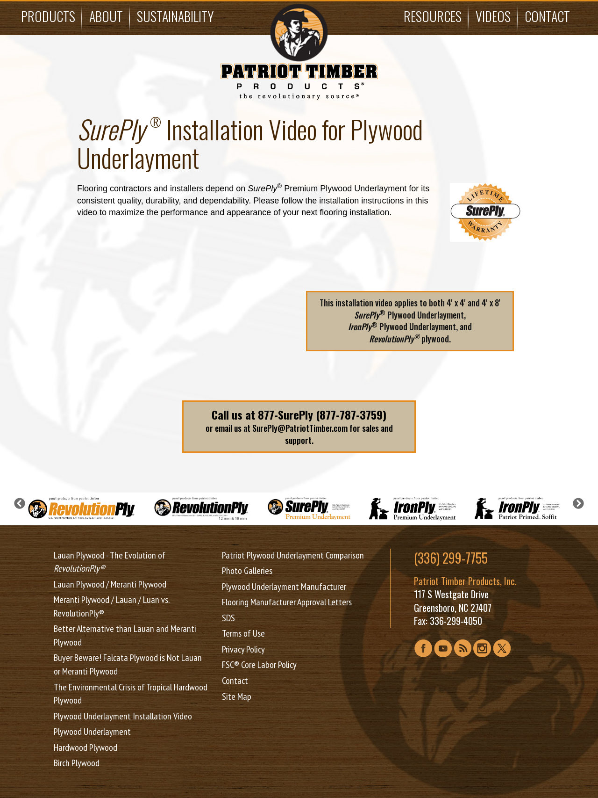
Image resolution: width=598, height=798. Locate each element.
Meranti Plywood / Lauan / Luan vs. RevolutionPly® (111, 606)
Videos (493, 16)
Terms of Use (243, 633)
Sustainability (175, 16)
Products (48, 16)
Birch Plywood (77, 763)
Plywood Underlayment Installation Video (123, 716)
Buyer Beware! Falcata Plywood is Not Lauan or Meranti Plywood (128, 664)
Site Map (236, 696)
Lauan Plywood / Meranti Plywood (110, 584)
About (106, 16)
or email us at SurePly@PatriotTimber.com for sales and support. (299, 426)
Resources (433, 16)
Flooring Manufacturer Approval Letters (287, 602)
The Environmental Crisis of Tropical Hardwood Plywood (130, 694)
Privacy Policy (243, 649)
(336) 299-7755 (451, 558)
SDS (228, 618)
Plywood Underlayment (92, 731)
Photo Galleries (247, 571)
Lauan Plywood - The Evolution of (109, 562)
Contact (547, 16)
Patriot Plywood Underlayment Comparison (293, 555)
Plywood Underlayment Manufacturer (284, 586)
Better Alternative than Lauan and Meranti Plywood (125, 635)
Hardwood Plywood (85, 747)
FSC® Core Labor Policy (259, 665)
